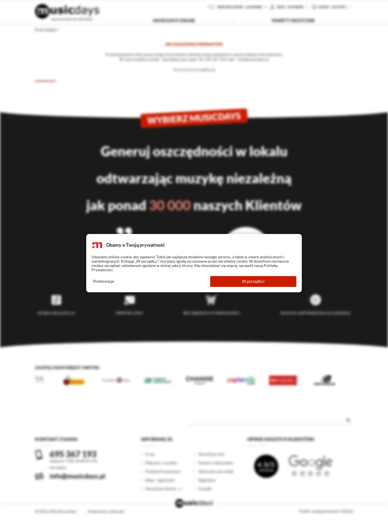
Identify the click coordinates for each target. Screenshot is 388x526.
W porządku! (253, 281)
